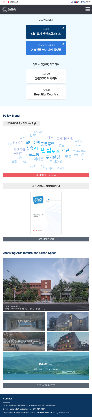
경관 (22, 138)
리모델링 (39, 132)
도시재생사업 (65, 139)
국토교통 (32, 154)
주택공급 (19, 150)
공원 (61, 145)
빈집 (46, 150)
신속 (29, 148)
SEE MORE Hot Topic (46, 175)
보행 (75, 155)
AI (36, 148)
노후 (56, 151)
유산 (42, 166)
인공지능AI (79, 151)
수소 (24, 161)
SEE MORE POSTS (46, 385)
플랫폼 (78, 141)
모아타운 (37, 159)
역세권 (60, 168)
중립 (14, 161)
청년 (65, 150)
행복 (20, 157)
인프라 (33, 135)
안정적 (49, 168)
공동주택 (47, 144)
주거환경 (53, 157)
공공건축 (17, 142)
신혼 (80, 160)
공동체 (33, 166)
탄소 (78, 144)
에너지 (18, 154)
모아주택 (33, 142)
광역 (9, 144)
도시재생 (56, 162)
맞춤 (68, 156)
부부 (82, 154)
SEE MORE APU (46, 239)
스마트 (49, 137)
